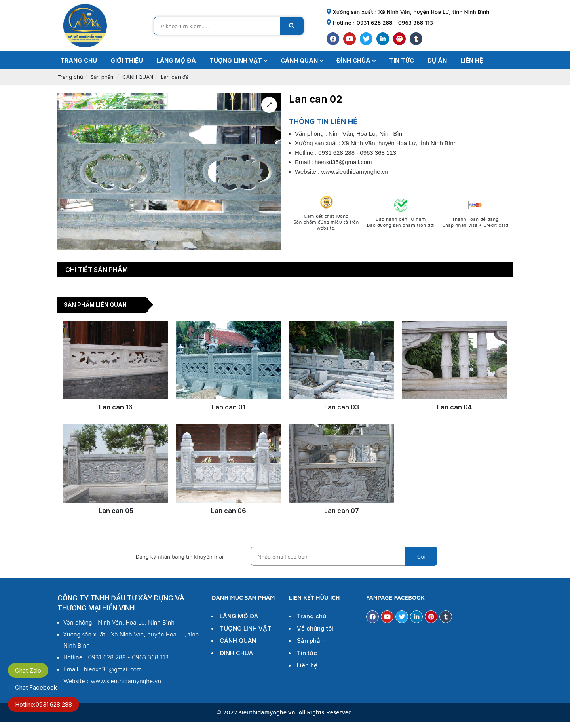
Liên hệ (306, 665)
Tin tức (306, 653)
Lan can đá (175, 77)
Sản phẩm (103, 77)
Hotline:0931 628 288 (43, 704)
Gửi (421, 556)
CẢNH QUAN (137, 77)
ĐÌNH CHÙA (235, 653)
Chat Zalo (28, 670)
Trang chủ (70, 77)
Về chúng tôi (314, 629)
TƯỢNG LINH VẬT (244, 629)
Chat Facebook (36, 687)
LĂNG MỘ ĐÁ (238, 616)
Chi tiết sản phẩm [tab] (96, 270)
